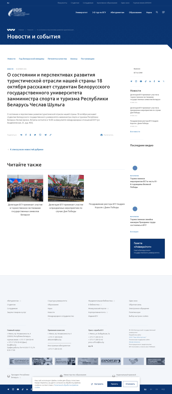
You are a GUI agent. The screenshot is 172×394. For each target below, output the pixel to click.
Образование (135, 12)
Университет (82, 12)
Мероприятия (134, 176)
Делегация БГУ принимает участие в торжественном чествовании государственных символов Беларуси (25, 209)
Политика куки (134, 312)
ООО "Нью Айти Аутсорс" (137, 337)
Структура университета (57, 301)
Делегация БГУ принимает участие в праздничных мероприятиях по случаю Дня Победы (66, 207)
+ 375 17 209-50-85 (55, 337)
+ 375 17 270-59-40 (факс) (17, 342)
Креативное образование (107, 3)
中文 (163, 389)
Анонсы (73, 59)
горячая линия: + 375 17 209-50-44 (20, 340)
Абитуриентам (117, 12)
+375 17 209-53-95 (55, 349)
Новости (30, 30)
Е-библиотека (94, 305)
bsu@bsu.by (11, 345)
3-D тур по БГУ (99, 12)
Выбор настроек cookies (138, 316)
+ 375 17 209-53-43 (95, 340)
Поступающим (87, 59)
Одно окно (125, 3)
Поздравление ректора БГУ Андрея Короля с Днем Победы (107, 206)
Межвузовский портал (98, 308)
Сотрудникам (88, 3)
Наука (149, 12)
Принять (114, 384)
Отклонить (130, 384)
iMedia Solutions (134, 342)
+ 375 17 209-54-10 (95, 337)
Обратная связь (135, 305)
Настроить (97, 384)
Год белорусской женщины (31, 59)
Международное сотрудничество (61, 317)
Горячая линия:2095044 (142, 3)
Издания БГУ (93, 316)
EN (157, 389)
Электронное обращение (139, 308)
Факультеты (62, 3)
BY (151, 389)
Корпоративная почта (97, 312)
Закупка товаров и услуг (16, 312)
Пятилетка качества (57, 59)
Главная (21, 30)
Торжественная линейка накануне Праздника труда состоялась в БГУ (142, 222)
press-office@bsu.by (96, 342)
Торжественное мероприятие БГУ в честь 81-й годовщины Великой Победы (143, 182)
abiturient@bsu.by (54, 340)
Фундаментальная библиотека (101, 301)
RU (145, 389)
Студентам (75, 3)
